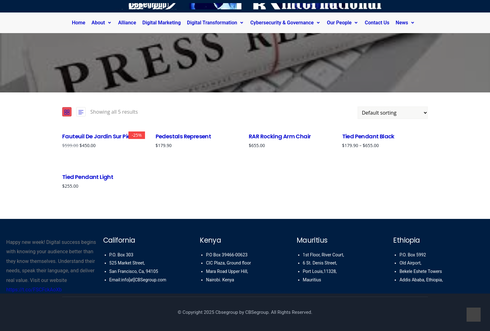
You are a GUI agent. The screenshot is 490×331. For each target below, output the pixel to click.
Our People (342, 23)
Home (78, 23)
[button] (103, 23)
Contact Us (377, 23)
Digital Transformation (215, 23)
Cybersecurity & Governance (285, 23)
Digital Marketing (161, 23)
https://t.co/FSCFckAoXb (34, 290)
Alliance (127, 23)
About (102, 23)
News (405, 23)
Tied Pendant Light (87, 177)
